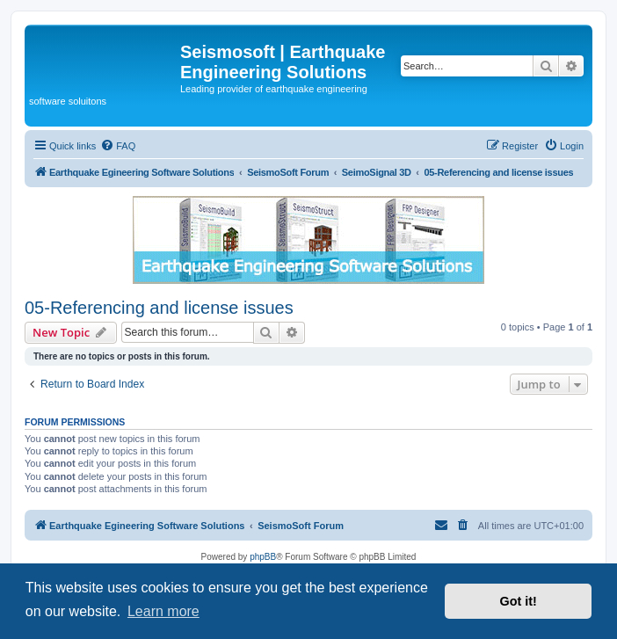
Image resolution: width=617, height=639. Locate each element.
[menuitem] (117, 145)
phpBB (263, 557)
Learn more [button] (163, 611)
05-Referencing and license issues (159, 307)
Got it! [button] (518, 601)
